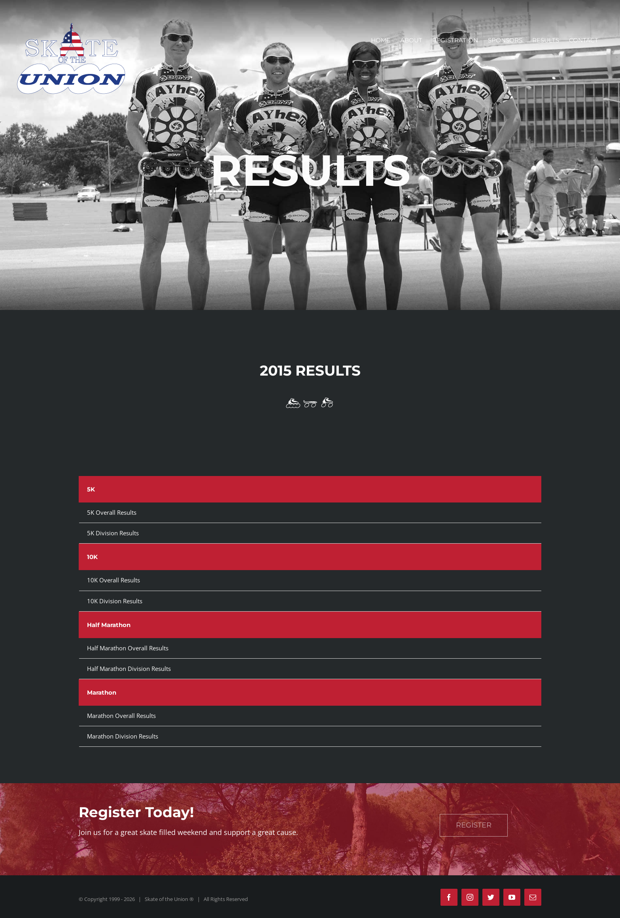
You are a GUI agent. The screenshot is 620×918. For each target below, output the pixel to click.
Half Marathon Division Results (129, 668)
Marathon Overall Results (121, 716)
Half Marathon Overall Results (127, 648)
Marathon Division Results (122, 736)
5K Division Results (113, 533)
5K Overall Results (111, 512)
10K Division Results (114, 601)
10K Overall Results (113, 580)
